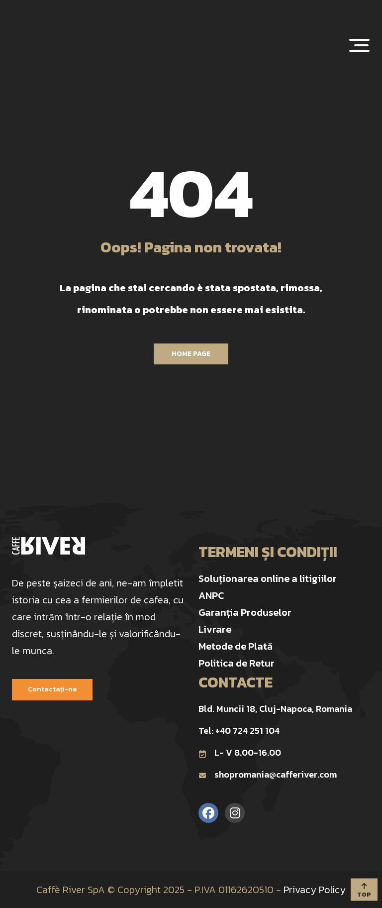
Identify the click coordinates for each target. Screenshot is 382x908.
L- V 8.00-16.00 (239, 752)
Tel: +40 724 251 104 (239, 730)
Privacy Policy (315, 889)
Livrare (214, 629)
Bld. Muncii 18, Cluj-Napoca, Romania (275, 708)
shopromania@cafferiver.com (267, 774)
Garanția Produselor (244, 612)
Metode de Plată (235, 646)
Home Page (191, 353)
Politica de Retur (236, 663)
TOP (364, 891)
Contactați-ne (52, 689)
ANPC (211, 595)
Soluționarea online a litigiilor (267, 578)
